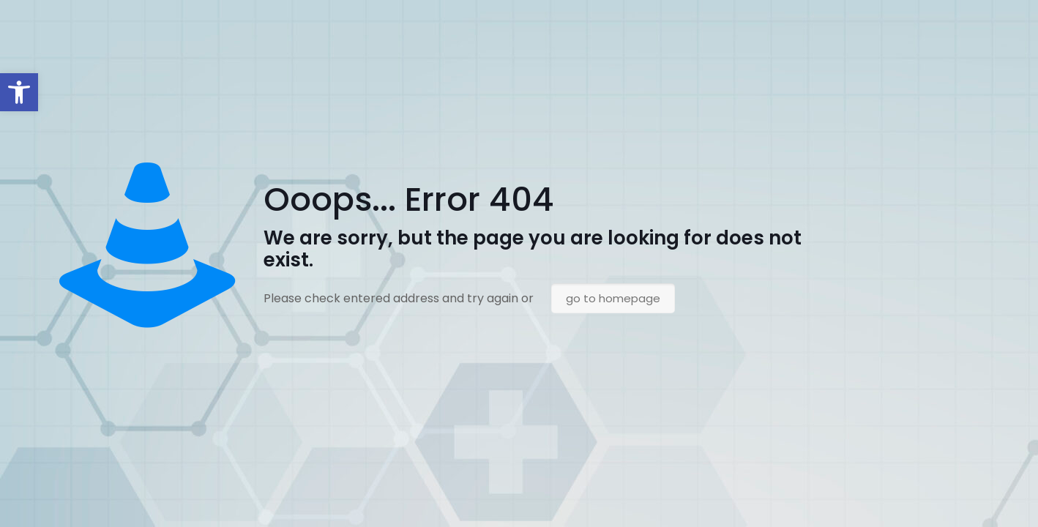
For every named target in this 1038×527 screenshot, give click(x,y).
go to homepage (613, 298)
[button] (19, 92)
